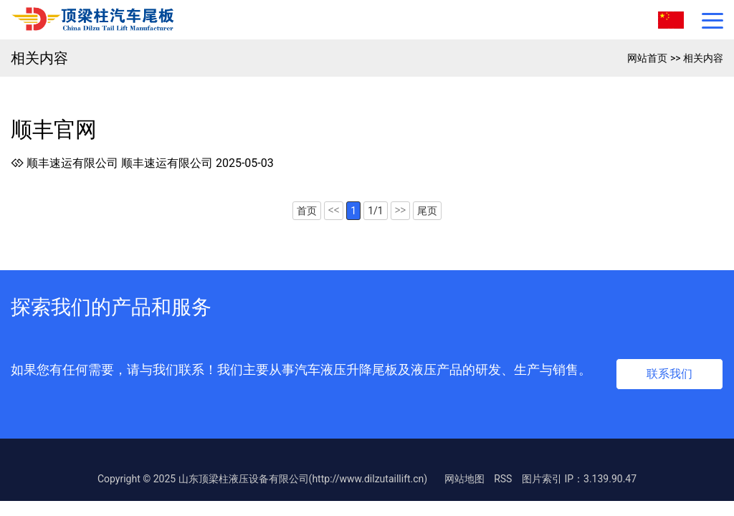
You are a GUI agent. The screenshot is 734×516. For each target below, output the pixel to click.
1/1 (375, 210)
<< (334, 210)
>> (400, 210)
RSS (503, 478)
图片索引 (542, 478)
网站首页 (647, 58)
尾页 (427, 210)
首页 (307, 210)
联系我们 (669, 374)
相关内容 (703, 58)
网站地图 (464, 478)
